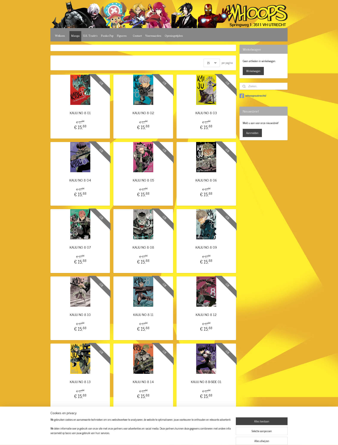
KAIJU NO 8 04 (80, 180)
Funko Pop (107, 36)
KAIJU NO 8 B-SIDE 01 (206, 381)
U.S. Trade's (90, 36)
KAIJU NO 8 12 (206, 314)
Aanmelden (252, 133)
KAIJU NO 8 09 (206, 247)
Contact (137, 36)
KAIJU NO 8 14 (143, 381)
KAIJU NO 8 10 (80, 314)
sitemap (157, 437)
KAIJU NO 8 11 (143, 314)
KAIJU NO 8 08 (143, 247)
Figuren (122, 36)
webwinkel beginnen (175, 437)
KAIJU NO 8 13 (80, 381)
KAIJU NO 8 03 (206, 112)
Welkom (60, 36)
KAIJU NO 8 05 (143, 180)
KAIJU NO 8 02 (143, 112)
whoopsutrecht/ (252, 95)
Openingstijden (174, 36)
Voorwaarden (153, 36)
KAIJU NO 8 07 (80, 247)
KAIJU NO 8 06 (206, 180)
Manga (75, 36)
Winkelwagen (253, 71)
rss (163, 437)
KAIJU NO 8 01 (80, 112)
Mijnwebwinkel (204, 437)
